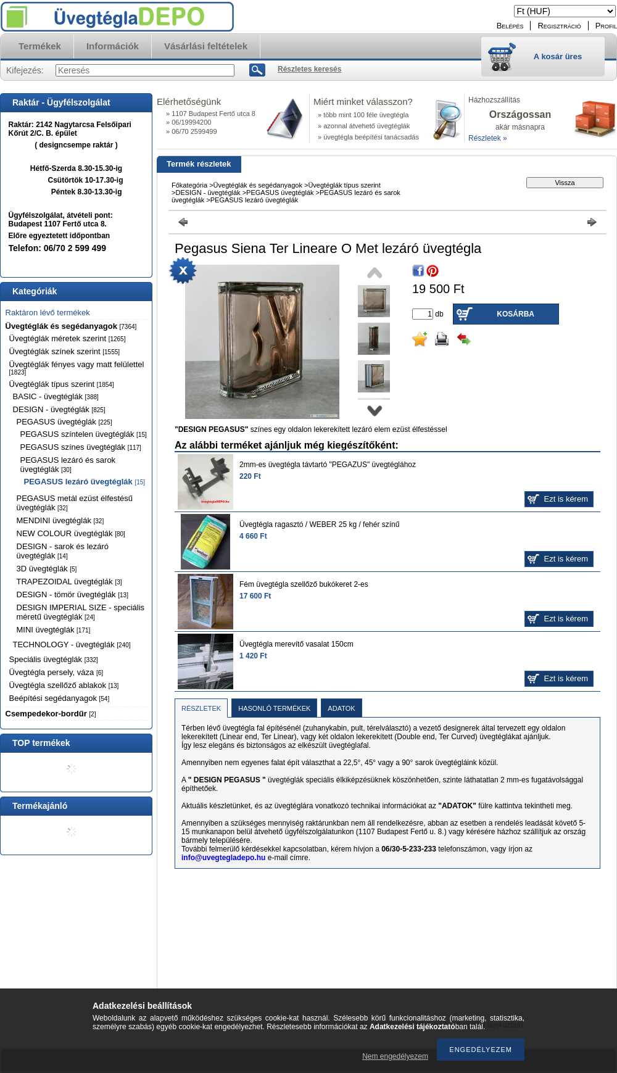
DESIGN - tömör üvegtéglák (72, 594)
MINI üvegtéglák (54, 629)
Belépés (510, 25)
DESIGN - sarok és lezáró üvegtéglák (63, 551)
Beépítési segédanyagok (59, 698)
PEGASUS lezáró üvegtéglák (85, 481)
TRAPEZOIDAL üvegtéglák (69, 581)
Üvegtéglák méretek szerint (67, 338)
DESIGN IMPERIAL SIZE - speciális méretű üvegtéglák (81, 612)
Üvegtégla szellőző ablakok (64, 685)
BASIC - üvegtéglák (56, 396)
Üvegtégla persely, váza (56, 672)
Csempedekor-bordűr (51, 713)
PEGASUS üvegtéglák (64, 421)
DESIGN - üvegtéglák (59, 409)
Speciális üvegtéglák (53, 659)
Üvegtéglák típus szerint (61, 384)
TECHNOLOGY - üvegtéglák (72, 644)
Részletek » (487, 138)
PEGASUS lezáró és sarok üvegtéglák (68, 464)
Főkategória (189, 185)
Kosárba (515, 314)
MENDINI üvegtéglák (60, 520)
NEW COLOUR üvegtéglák (71, 533)
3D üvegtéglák (47, 568)
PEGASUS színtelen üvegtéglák (83, 434)
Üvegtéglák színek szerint (64, 351)
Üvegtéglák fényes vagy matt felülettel (76, 368)
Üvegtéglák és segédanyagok (71, 326)
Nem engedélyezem (395, 1056)
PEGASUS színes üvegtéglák (80, 447)
